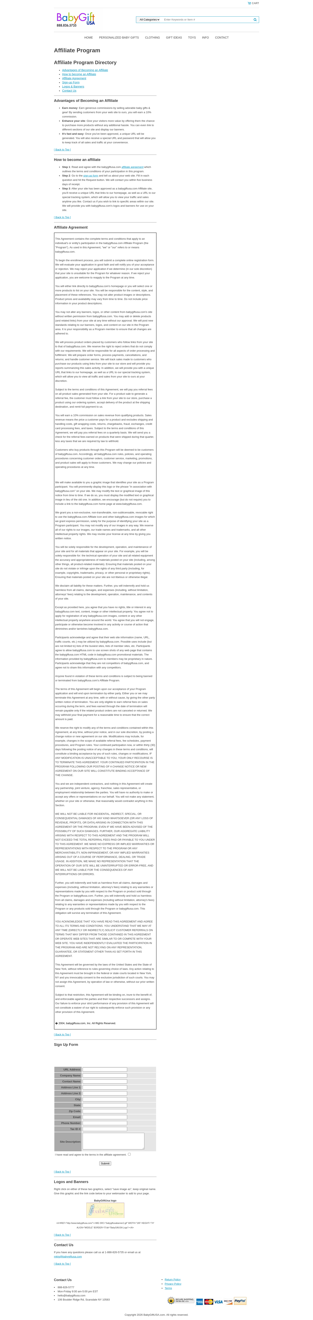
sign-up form (90, 175)
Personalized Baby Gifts (119, 37)
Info (205, 37)
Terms (168, 1291)
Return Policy (172, 1282)
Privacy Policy (173, 1286)
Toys (192, 37)
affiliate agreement (133, 167)
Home (88, 37)
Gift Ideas (174, 37)
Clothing (152, 37)
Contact (222, 37)
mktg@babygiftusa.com (68, 1259)
